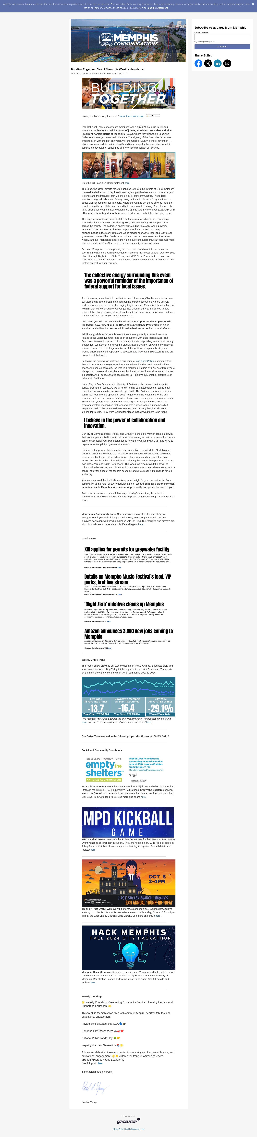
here (126, 183)
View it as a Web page (132, 116)
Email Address (201, 33)
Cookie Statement (158, 7)
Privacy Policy (118, 1129)
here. (141, 524)
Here (100, 1063)
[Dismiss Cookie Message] (253, 3)
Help (142, 1129)
